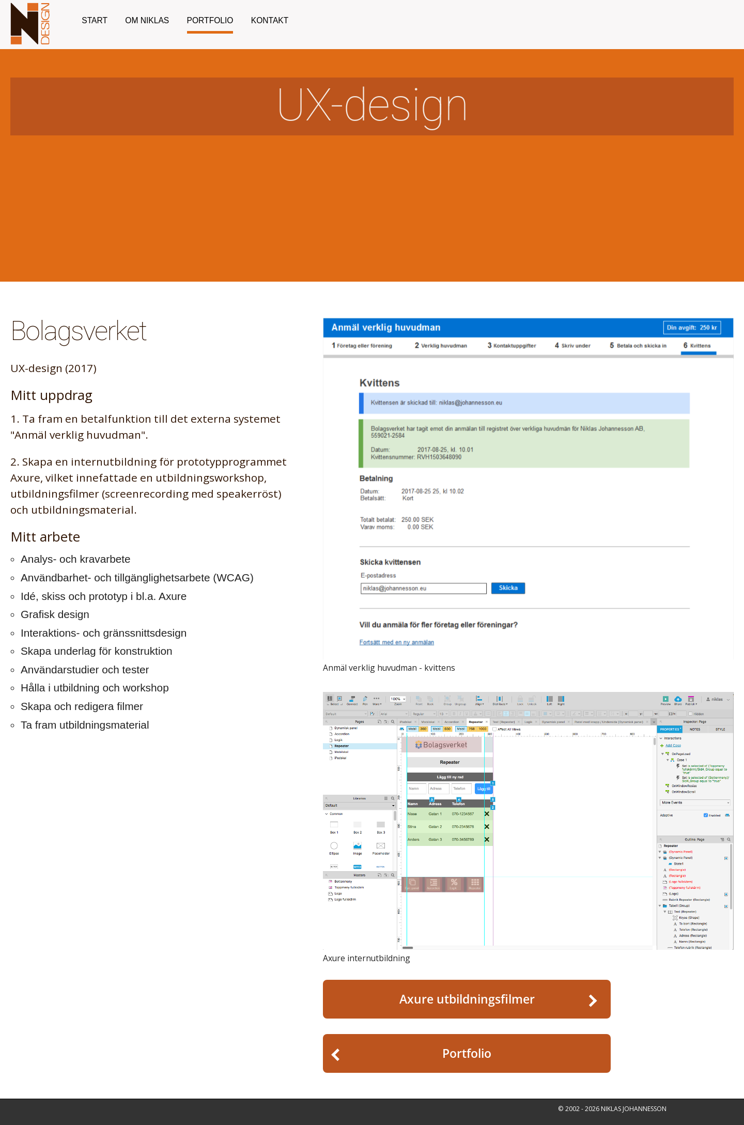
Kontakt (270, 20)
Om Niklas (147, 20)
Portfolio (210, 20)
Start (94, 20)
